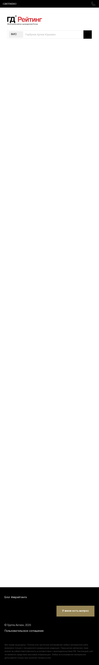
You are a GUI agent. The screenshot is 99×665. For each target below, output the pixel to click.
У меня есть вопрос (75, 611)
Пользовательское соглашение (24, 631)
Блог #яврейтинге (16, 597)
